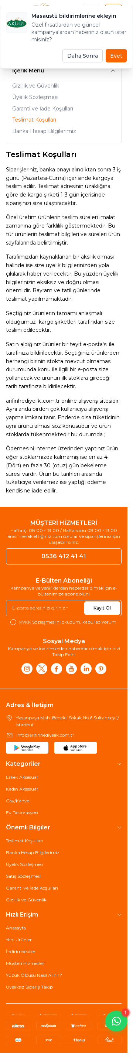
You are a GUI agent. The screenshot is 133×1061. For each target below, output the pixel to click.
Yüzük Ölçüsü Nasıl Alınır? (34, 975)
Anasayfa (16, 928)
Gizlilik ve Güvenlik (35, 85)
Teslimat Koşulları (34, 119)
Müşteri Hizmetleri (25, 963)
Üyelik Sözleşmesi (35, 97)
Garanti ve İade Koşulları (42, 108)
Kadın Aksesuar (22, 789)
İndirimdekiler (20, 951)
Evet (116, 55)
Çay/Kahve (17, 801)
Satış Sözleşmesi (23, 876)
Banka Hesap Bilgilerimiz (44, 131)
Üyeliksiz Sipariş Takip (29, 987)
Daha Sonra (82, 55)
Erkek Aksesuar (22, 777)
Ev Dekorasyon (22, 812)
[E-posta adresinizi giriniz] (64, 608)
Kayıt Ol (102, 608)
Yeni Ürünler (19, 939)
